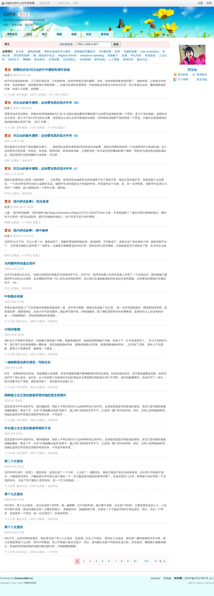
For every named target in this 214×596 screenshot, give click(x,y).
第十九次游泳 (13, 494)
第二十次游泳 (13, 461)
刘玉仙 (192, 69)
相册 (74, 34)
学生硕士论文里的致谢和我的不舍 (27, 428)
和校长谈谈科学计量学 (57, 51)
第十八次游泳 (13, 527)
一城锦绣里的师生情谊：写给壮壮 (27, 362)
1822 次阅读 (37, 354)
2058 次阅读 (37, 552)
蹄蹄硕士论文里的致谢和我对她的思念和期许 (35, 395)
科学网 (178, 578)
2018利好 (85, 59)
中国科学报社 (30, 583)
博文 (44, 34)
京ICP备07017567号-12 (198, 578)
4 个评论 (27, 255)
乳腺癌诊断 (130, 51)
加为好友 (183, 74)
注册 (200, 3)
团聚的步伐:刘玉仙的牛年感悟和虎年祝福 (41, 69)
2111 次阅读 (11, 288)
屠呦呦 (27, 59)
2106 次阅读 (37, 486)
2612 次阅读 (37, 519)
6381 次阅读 (11, 160)
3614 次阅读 (37, 387)
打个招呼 (183, 79)
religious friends (67, 55)
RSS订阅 (63, 3)
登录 (209, 3)
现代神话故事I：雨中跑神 (30, 230)
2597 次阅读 (37, 453)
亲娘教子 (112, 55)
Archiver (155, 578)
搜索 (116, 44)
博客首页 (12, 34)
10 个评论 (55, 94)
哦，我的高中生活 (43, 55)
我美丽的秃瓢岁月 (85, 51)
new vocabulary (150, 51)
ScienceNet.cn (24, 578)
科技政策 (150, 55)
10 (134, 561)
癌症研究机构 (22, 55)
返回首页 (44, 3)
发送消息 (202, 79)
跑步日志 (142, 59)
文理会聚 (54, 59)
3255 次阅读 (37, 420)
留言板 (105, 34)
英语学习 (13, 59)
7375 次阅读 (37, 127)
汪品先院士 (69, 59)
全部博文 (7, 51)
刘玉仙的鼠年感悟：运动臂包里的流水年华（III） (47, 102)
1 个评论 (52, 552)
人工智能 (114, 59)
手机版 (167, 578)
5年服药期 (105, 51)
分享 (25, 14)
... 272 (145, 561)
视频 (59, 34)
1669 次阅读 (37, 321)
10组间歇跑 (12, 329)
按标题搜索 (66, 44)
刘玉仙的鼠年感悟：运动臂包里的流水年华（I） (46, 168)
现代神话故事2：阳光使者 (31, 201)
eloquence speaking (92, 55)
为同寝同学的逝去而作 (19, 263)
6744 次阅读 (11, 193)
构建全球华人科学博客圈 (20, 3)
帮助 (76, 3)
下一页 (158, 561)
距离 (124, 55)
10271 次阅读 (38, 94)
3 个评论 (52, 127)
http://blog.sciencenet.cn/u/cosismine (24, 19)
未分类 (20, 51)
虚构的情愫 (34, 51)
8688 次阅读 (11, 222)
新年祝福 (99, 59)
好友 (88, 34)
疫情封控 (128, 59)
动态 (29, 34)
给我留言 (202, 74)
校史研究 (39, 59)
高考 (117, 51)
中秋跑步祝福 (13, 296)
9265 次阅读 (11, 255)
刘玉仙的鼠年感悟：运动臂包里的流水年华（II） (46, 135)
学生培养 (136, 55)
